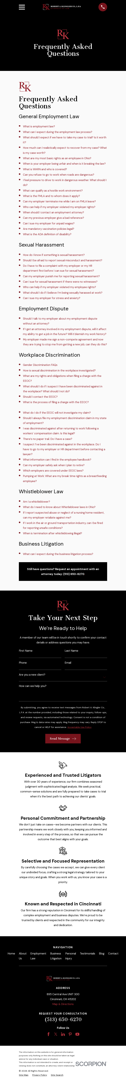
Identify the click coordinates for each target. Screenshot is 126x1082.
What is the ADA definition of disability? (47, 234)
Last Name (71, 650)
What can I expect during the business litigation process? (58, 554)
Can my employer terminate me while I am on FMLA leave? (59, 201)
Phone (23, 662)
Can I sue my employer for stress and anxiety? (51, 298)
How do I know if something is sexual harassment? (54, 255)
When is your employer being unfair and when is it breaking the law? (64, 163)
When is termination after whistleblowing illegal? (52, 533)
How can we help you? (32, 686)
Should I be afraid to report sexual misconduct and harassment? (62, 260)
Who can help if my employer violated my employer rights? (59, 207)
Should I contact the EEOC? (40, 397)
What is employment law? (39, 126)
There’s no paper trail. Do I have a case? (47, 439)
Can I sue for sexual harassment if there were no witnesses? (60, 281)
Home (11, 953)
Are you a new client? (32, 674)
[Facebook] (48, 1034)
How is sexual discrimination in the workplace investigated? (59, 370)
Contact (113, 953)
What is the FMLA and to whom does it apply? (51, 196)
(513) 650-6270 (63, 1019)
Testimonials (87, 953)
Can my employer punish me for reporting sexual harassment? (61, 276)
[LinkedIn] (63, 1034)
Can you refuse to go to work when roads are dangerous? (58, 174)
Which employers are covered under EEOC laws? (53, 470)
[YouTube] (77, 1034)
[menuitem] (23, 1075)
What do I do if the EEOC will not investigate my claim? (57, 412)
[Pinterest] (70, 1034)
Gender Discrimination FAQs (40, 365)
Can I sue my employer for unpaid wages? (48, 223)
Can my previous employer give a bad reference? (53, 218)
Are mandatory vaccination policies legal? (48, 229)
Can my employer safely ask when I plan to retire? (53, 465)
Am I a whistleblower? (36, 501)
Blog (101, 953)
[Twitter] (56, 1034)
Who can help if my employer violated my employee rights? (59, 287)
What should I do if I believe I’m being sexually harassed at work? (62, 292)
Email (68, 662)
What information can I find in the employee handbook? (57, 459)
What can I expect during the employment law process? (57, 132)
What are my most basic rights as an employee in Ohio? (57, 158)
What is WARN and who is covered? (45, 169)
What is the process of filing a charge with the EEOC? (56, 402)
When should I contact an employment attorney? (53, 212)
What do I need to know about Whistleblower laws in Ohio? (59, 507)
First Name (25, 650)
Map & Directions (63, 1004)
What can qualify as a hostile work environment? (53, 190)
